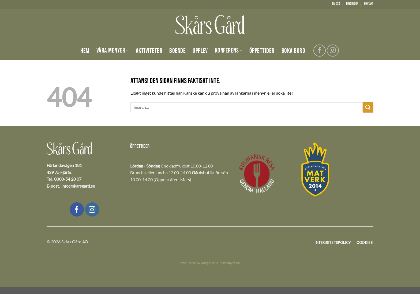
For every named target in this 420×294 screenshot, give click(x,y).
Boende (177, 50)
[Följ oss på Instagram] (333, 50)
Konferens (228, 50)
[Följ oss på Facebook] (319, 50)
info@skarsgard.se (78, 185)
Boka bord (293, 50)
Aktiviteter (149, 50)
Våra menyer (112, 50)
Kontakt (368, 4)
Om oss (336, 4)
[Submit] (368, 107)
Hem (84, 50)
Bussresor (352, 4)
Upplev (200, 50)
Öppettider (262, 50)
